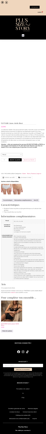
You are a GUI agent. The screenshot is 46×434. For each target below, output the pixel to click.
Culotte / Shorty (26, 173)
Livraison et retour (24, 177)
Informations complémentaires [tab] (23, 200)
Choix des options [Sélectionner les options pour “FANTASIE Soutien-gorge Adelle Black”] (7, 331)
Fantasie (33, 173)
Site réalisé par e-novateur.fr (23, 430)
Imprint (34, 418)
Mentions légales (33, 408)
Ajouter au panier (15, 160)
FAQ (23, 397)
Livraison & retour (14, 412)
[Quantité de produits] (4, 159)
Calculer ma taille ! (9, 177)
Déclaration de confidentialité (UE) (19, 418)
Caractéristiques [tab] (7, 200)
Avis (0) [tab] (36, 200)
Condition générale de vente (16, 408)
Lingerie (38, 173)
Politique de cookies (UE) (23, 415)
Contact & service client (30, 412)
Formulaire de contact (23, 389)
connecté (13, 292)
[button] (23, 35)
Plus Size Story (23, 427)
